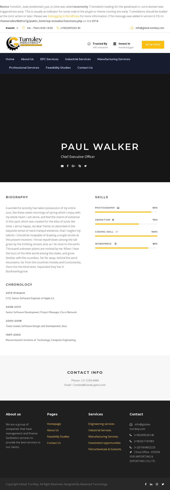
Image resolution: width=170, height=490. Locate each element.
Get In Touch (153, 43)
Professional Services (24, 67)
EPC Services (49, 58)
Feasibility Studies (58, 67)
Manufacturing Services (113, 58)
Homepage (54, 423)
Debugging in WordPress (63, 16)
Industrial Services (78, 58)
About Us (27, 58)
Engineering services (101, 423)
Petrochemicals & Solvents (104, 448)
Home (10, 58)
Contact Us (85, 67)
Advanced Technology (93, 483)
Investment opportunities (104, 442)
